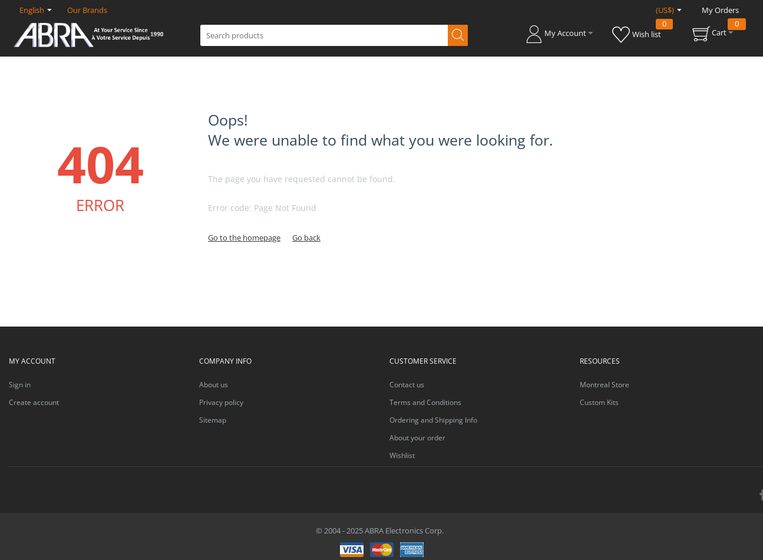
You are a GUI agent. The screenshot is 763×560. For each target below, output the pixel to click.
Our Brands (87, 10)
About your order (417, 438)
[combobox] (334, 35)
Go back (306, 237)
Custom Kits (599, 402)
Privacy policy (221, 402)
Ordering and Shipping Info (433, 420)
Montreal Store (604, 385)
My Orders (720, 10)
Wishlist (402, 455)
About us (213, 385)
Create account (34, 402)
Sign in (20, 385)
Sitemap (212, 420)
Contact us (406, 385)
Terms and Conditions (425, 402)
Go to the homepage (244, 237)
